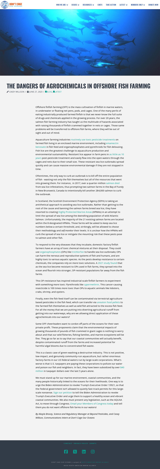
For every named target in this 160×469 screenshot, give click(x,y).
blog (48, 91)
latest (57, 91)
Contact (68, 443)
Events (93, 443)
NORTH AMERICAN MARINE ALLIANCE (95, 462)
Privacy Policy (81, 443)
